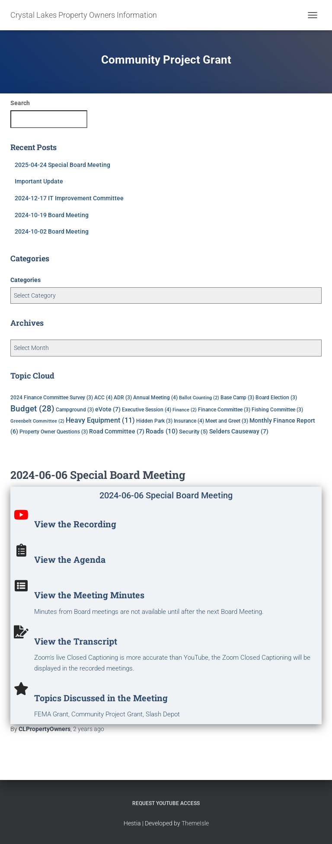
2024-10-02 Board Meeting (52, 231)
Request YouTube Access (166, 803)
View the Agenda (69, 559)
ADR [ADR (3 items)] (123, 398)
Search (20, 102)
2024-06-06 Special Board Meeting (97, 475)
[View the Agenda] (21, 550)
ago (88, 728)
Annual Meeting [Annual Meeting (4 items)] (155, 397)
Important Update (39, 181)
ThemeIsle (195, 823)
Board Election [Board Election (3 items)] (276, 398)
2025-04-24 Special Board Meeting (62, 164)
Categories (25, 279)
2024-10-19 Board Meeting (52, 215)
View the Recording (75, 524)
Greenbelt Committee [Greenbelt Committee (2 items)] (37, 421)
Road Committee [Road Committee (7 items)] (116, 431)
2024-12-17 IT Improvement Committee (69, 198)
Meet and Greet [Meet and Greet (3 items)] (226, 421)
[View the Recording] (21, 514)
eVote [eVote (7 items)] (108, 409)
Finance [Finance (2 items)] (184, 410)
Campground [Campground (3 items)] (75, 410)
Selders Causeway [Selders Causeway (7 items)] (238, 431)
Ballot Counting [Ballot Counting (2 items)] (199, 398)
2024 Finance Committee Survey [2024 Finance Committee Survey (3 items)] (51, 398)
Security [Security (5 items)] (193, 431)
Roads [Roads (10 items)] (162, 431)
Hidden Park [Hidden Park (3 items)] (154, 421)
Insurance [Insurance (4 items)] (189, 420)
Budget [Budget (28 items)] (32, 409)
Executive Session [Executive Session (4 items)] (146, 409)
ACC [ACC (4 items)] (103, 397)
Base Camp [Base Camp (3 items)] (237, 398)
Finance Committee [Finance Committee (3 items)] (224, 410)
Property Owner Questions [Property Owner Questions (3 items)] (53, 432)
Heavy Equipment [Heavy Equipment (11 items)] (100, 420)
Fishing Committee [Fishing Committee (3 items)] (277, 410)
